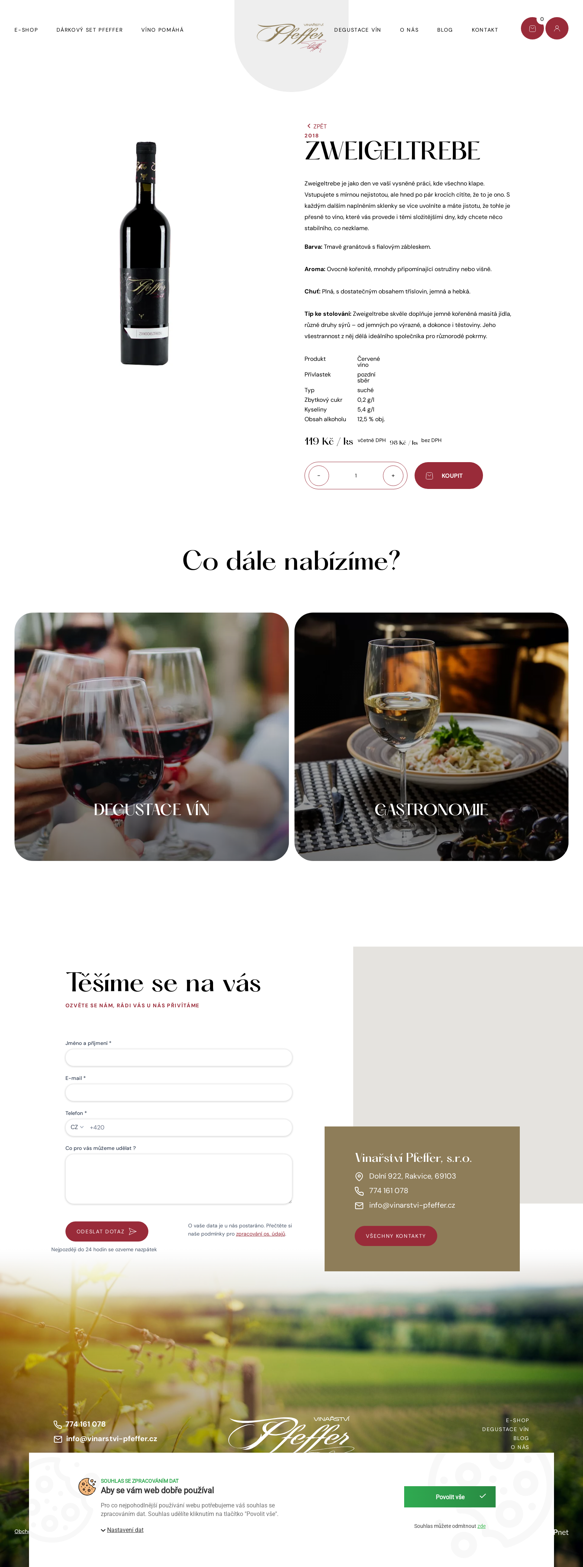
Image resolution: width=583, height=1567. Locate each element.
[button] (146, 253)
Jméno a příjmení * (88, 1043)
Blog (445, 29)
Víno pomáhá (162, 29)
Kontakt (485, 29)
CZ (74, 1127)
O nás (409, 29)
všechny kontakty (396, 1236)
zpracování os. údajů (260, 1233)
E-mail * (75, 1078)
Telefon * (76, 1113)
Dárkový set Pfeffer (90, 29)
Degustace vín (357, 29)
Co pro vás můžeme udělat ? (100, 1148)
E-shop (26, 29)
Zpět (316, 126)
